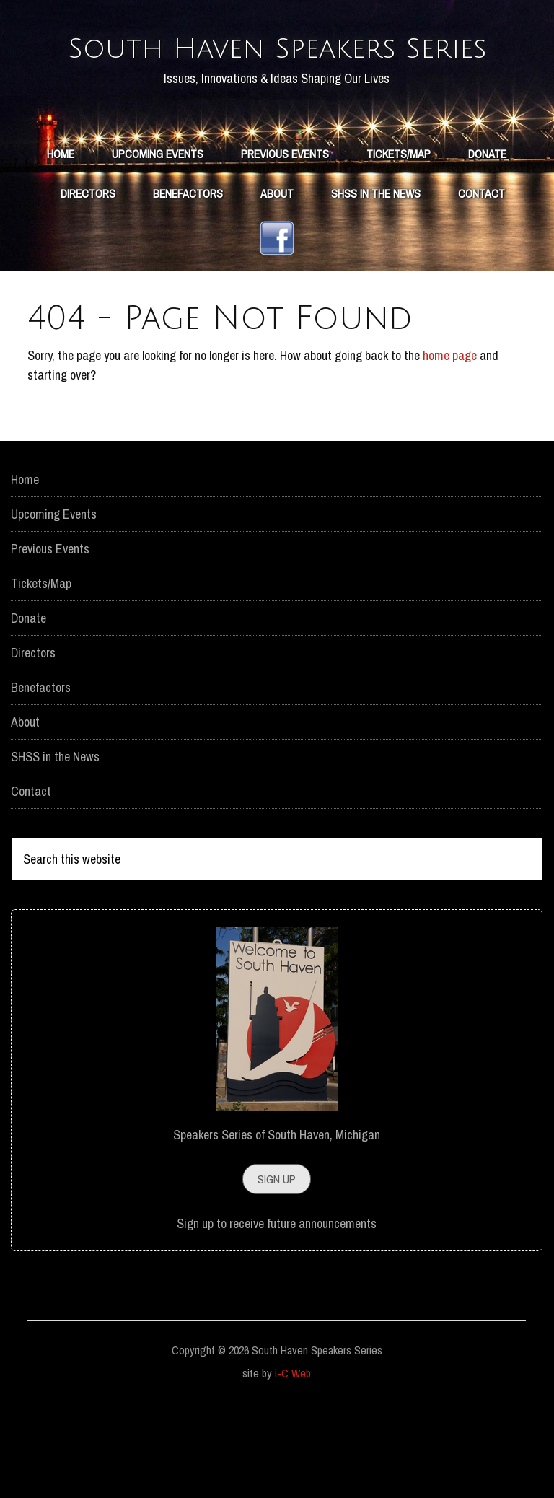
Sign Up (277, 1269)
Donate (28, 708)
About (25, 812)
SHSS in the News (55, 847)
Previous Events (50, 639)
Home (25, 570)
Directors (33, 743)
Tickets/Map (41, 674)
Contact (31, 881)
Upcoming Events (54, 604)
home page (450, 446)
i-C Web (293, 1463)
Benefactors (41, 777)
